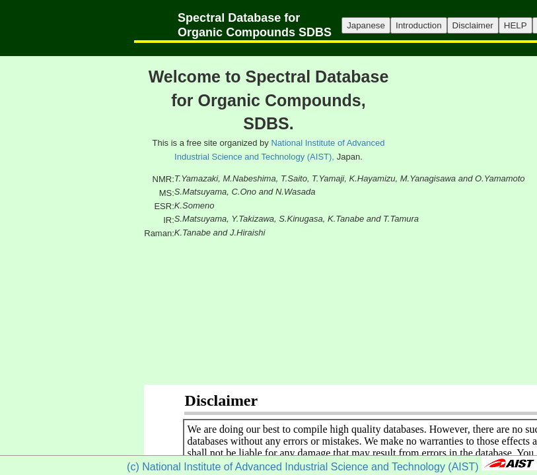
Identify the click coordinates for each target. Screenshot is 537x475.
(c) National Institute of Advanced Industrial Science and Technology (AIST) (302, 466)
